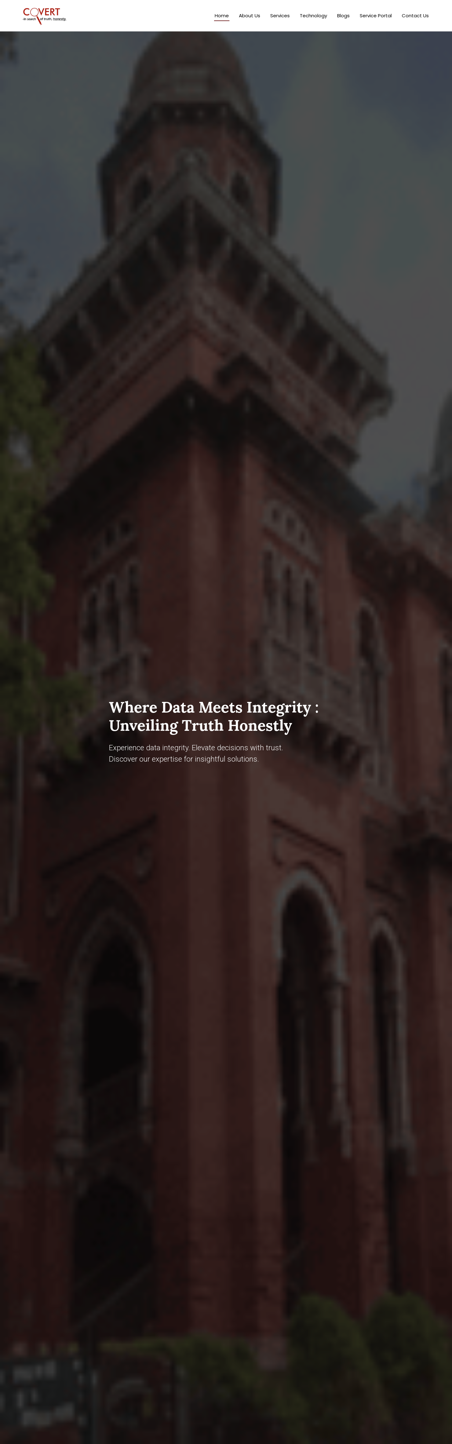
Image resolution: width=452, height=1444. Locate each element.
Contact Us (415, 15)
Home (222, 15)
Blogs (343, 15)
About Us (249, 15)
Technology (313, 15)
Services (280, 15)
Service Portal (376, 15)
